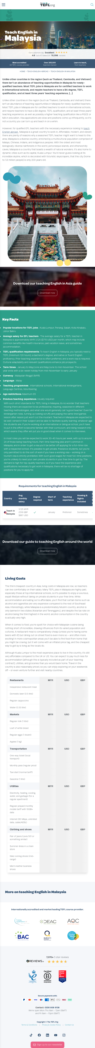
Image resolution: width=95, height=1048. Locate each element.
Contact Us (69, 1025)
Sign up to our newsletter (47, 1044)
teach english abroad (38, 71)
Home (22, 71)
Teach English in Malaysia (63, 71)
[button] (3, 4)
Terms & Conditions (29, 1025)
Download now (47, 293)
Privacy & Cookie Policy (51, 1025)
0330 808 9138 (52, 1007)
